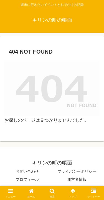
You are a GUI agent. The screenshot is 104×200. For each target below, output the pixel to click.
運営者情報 (77, 179)
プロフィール (27, 179)
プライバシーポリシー (76, 171)
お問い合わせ (27, 171)
